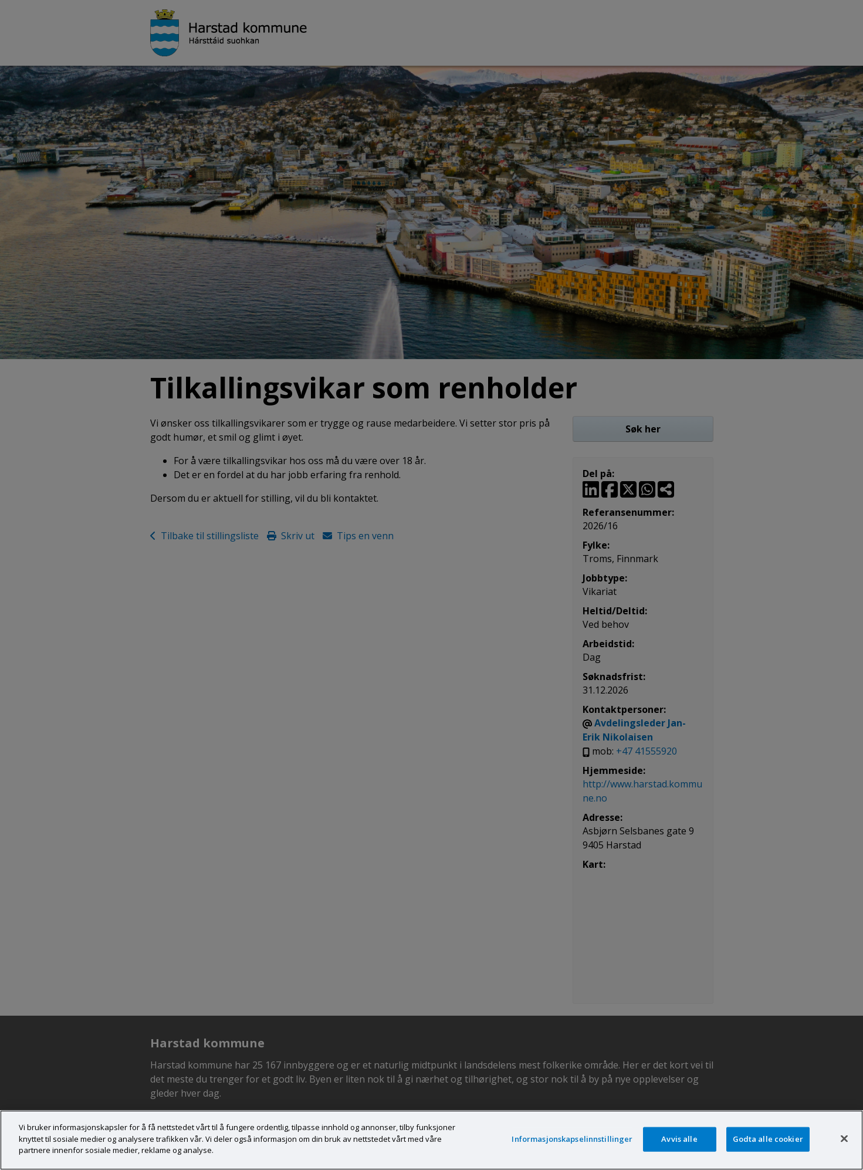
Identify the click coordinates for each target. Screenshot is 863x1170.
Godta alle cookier (768, 1139)
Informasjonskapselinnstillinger (572, 1139)
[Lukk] (844, 1139)
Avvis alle (679, 1139)
